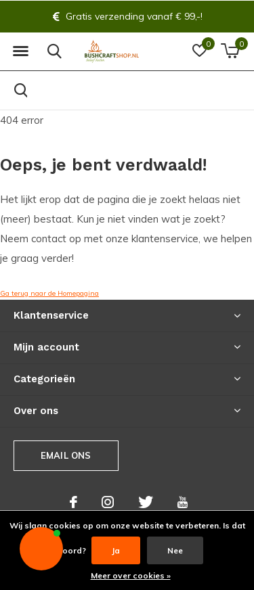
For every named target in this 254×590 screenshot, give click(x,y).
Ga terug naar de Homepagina (49, 293)
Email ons (66, 455)
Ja (116, 550)
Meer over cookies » (131, 575)
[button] (20, 51)
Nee (175, 550)
